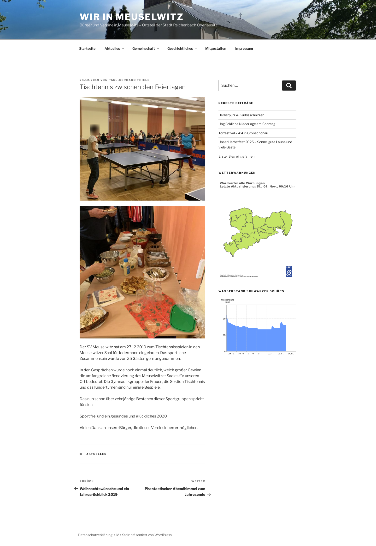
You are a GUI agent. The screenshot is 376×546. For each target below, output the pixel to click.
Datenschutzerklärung (95, 535)
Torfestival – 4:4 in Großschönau (243, 133)
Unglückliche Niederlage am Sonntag (246, 124)
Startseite (87, 48)
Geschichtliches (182, 48)
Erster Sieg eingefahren (236, 156)
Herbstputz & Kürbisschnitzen (241, 115)
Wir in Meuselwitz (132, 17)
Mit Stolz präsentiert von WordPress (144, 535)
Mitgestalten (215, 48)
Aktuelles (114, 48)
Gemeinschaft (145, 48)
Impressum (244, 48)
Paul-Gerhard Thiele (129, 80)
